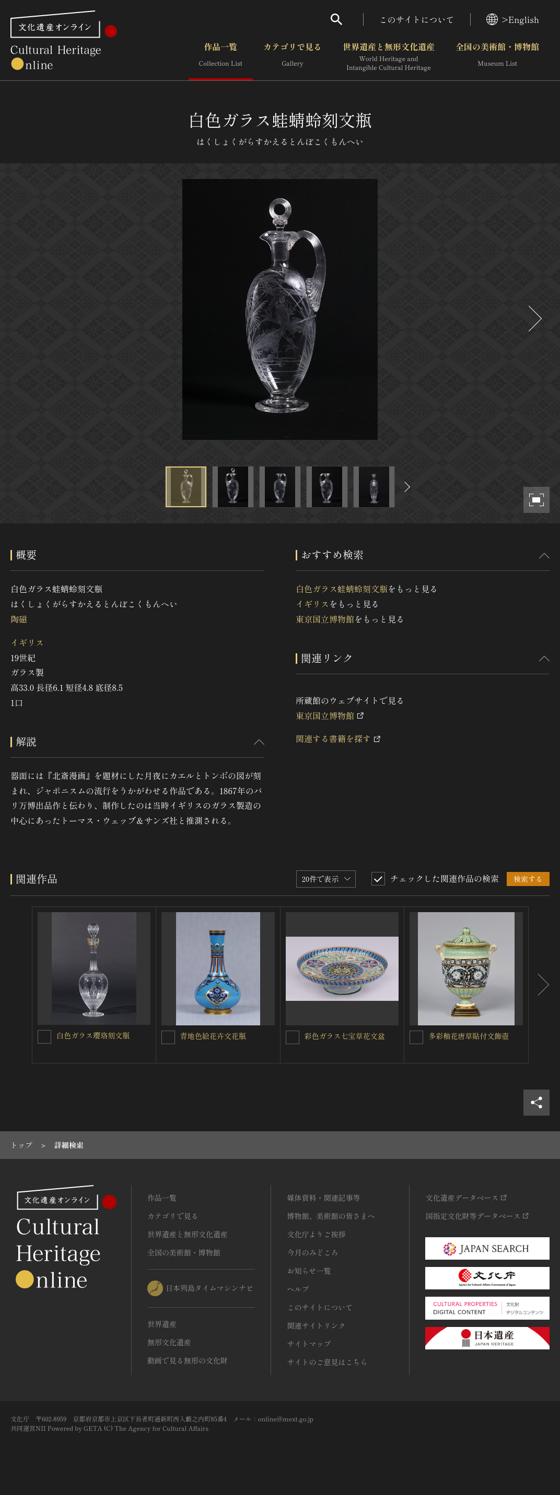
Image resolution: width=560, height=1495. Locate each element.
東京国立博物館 (325, 619)
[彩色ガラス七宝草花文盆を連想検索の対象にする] (292, 1037)
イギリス (27, 642)
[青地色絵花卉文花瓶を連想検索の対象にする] (168, 1037)
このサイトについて (416, 19)
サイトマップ (309, 1343)
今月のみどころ (312, 1252)
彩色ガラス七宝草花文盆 (345, 1036)
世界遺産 (162, 1324)
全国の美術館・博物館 (497, 57)
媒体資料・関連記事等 (323, 1197)
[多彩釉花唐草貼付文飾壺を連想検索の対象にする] (416, 1037)
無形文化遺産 (169, 1342)
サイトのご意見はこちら (327, 1362)
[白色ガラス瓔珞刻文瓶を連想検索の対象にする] (44, 1037)
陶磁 (18, 619)
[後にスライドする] (534, 318)
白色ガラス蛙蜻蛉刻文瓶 (342, 588)
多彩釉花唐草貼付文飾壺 (468, 1036)
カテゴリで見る (292, 57)
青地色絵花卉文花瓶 (213, 1036)
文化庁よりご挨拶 (316, 1234)
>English (512, 19)
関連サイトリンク (316, 1325)
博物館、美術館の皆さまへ (331, 1216)
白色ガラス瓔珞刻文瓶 (93, 1035)
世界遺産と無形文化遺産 (389, 57)
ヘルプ (298, 1289)
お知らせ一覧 (309, 1270)
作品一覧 (220, 57)
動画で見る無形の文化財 (187, 1360)
